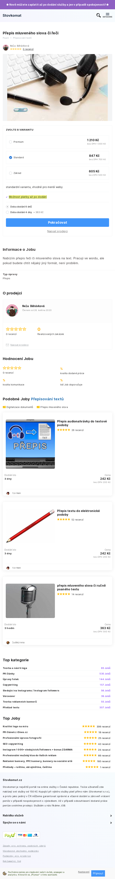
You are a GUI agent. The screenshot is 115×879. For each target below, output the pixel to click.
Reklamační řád (12, 861)
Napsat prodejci (57, 231)
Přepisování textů (47, 399)
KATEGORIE (107, 15)
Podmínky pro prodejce (17, 855)
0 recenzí (28, 49)
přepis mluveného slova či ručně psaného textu (81, 587)
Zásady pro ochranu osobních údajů (24, 845)
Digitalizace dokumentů (19, 407)
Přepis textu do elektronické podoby (78, 512)
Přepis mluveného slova (54, 407)
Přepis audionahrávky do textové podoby (82, 423)
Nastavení (83, 871)
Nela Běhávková (19, 45)
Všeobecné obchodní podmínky (21, 850)
